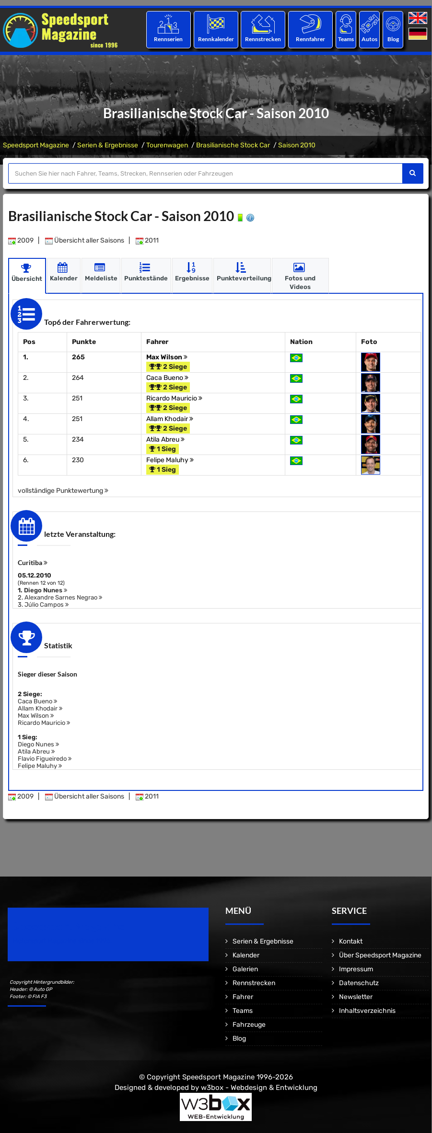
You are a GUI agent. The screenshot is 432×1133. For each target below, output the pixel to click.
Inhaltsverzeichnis (367, 1011)
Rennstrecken (263, 39)
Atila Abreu (165, 439)
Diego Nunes (45, 590)
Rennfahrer (310, 39)
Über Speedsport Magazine (380, 955)
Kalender (246, 955)
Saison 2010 (296, 145)
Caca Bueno (167, 378)
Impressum (356, 969)
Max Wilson (166, 357)
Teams (346, 39)
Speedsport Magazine (36, 145)
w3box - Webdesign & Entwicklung (259, 1087)
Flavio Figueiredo (44, 758)
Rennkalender (216, 39)
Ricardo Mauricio (174, 398)
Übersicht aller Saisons (84, 240)
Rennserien (168, 39)
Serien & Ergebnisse (107, 145)
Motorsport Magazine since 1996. (62, 941)
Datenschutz (359, 983)
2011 (147, 240)
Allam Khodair (169, 419)
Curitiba (32, 562)
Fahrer (243, 997)
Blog (393, 39)
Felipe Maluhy (170, 460)
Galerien (245, 969)
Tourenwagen (167, 145)
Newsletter (356, 997)
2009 (21, 240)
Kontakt (350, 941)
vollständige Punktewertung (63, 491)
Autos (369, 39)
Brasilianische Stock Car (233, 145)
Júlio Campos (46, 604)
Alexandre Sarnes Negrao (63, 597)
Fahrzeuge (249, 1025)
